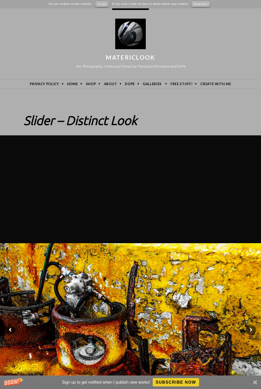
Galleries (152, 84)
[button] (130, 382)
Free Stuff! (181, 84)
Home (72, 84)
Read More (200, 3)
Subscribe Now (176, 382)
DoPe (130, 84)
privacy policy (44, 84)
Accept (102, 3)
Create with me (215, 84)
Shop (91, 84)
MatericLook (130, 57)
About (110, 84)
